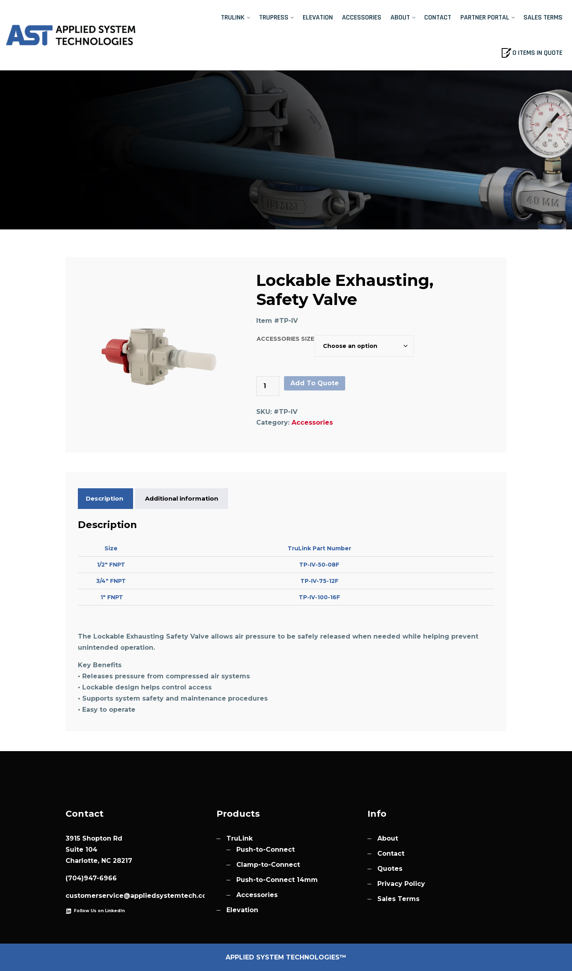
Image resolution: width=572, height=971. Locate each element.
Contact (437, 17)
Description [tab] (104, 498)
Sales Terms (543, 17)
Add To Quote (314, 383)
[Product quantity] (267, 386)
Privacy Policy (401, 883)
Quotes (389, 868)
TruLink (233, 17)
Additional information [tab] (181, 498)
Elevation (318, 17)
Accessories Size (285, 338)
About (400, 17)
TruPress (273, 17)
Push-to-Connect (265, 849)
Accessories (361, 17)
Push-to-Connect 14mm (277, 880)
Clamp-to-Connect (268, 864)
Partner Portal (484, 17)
